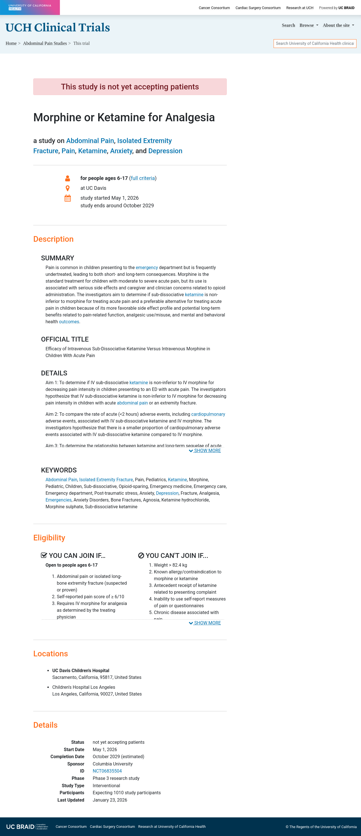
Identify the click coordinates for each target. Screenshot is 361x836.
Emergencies (58, 500)
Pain (68, 151)
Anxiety (121, 151)
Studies (45, 43)
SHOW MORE (205, 450)
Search (288, 25)
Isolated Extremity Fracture (106, 479)
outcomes (69, 321)
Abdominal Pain (90, 141)
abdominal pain (132, 403)
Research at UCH (299, 8)
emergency (147, 267)
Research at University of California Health (172, 826)
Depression (165, 151)
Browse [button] (307, 25)
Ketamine (92, 151)
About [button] (337, 25)
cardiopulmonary (208, 414)
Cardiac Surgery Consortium (258, 8)
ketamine (194, 294)
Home (11, 43)
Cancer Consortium (214, 8)
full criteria (143, 178)
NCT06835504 (107, 771)
